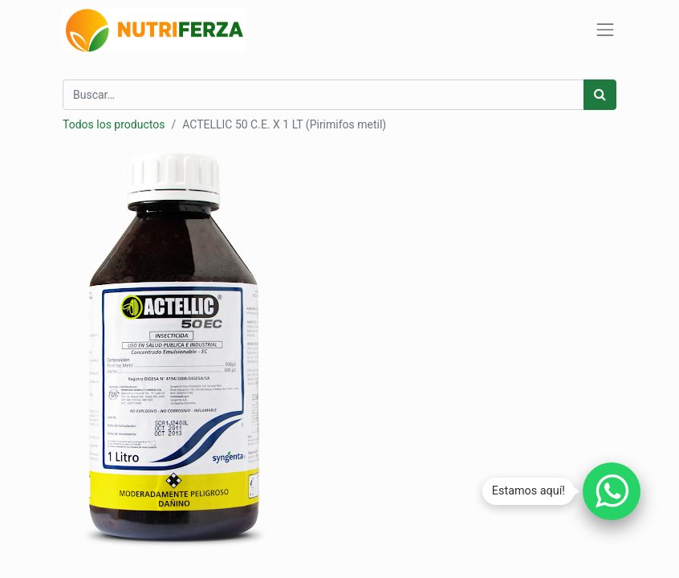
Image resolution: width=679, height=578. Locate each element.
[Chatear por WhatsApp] (611, 491)
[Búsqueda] (599, 94)
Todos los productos (114, 124)
